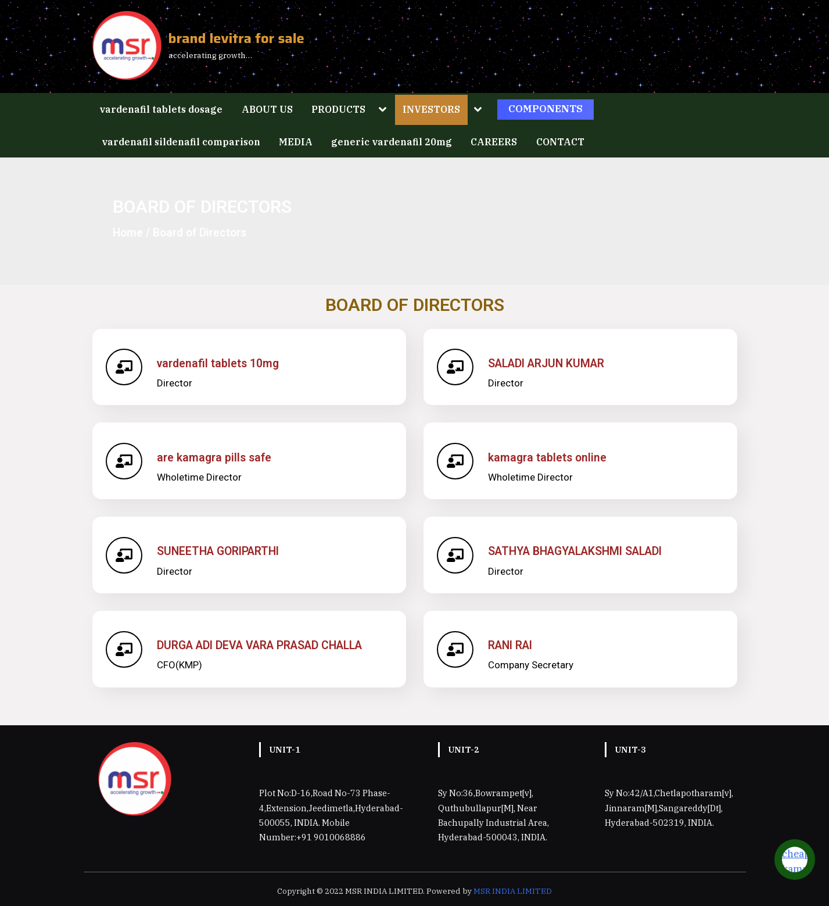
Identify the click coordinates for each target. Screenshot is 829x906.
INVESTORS (431, 109)
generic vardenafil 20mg (391, 141)
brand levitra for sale (236, 38)
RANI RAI (511, 645)
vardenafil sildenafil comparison (181, 141)
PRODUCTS (338, 109)
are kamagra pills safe (215, 457)
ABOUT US (267, 109)
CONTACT (560, 141)
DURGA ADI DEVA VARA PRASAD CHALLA (260, 645)
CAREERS (494, 141)
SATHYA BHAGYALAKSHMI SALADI (576, 551)
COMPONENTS (545, 108)
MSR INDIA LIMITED (512, 891)
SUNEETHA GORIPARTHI (219, 551)
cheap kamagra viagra (802, 868)
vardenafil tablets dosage (160, 109)
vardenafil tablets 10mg (219, 363)
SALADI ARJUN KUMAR (547, 363)
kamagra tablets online (548, 457)
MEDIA (296, 141)
